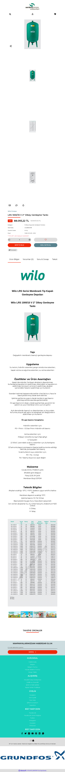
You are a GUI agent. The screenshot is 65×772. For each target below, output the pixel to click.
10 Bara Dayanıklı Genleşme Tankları (34, 225)
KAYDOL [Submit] (32, 652)
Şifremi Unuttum (32, 703)
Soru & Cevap (43, 259)
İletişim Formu (32, 667)
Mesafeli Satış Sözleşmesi (32, 680)
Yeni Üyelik (32, 697)
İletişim (32, 664)
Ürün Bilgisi (14, 259)
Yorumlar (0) (28, 259)
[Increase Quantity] (29, 240)
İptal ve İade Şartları (32, 685)
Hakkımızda (32, 662)
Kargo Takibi (32, 672)
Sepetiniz (32, 705)
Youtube (32, 723)
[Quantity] (19, 240)
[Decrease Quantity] (9, 240)
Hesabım (32, 695)
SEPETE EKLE (19, 245)
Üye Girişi (32, 700)
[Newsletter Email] (32, 647)
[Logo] (32, 6)
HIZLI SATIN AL (45, 245)
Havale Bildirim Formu (32, 669)
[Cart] (55, 14)
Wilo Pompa (12, 211)
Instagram (32, 720)
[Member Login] (32, 14)
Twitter (32, 718)
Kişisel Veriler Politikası (32, 687)
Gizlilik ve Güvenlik (33, 682)
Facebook (32, 713)
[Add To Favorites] (45, 240)
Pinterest (32, 725)
